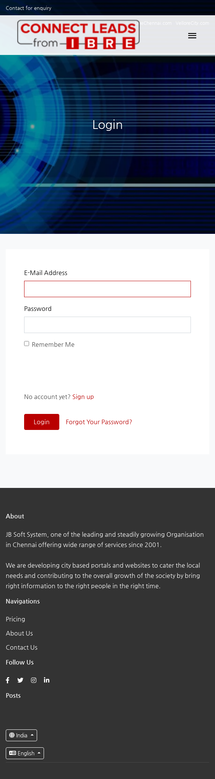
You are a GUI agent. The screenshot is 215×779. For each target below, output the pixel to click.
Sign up (83, 396)
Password (38, 308)
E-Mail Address (45, 272)
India (19, 735)
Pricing (15, 619)
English (22, 753)
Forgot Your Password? (99, 421)
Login (42, 421)
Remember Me (53, 344)
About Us (19, 633)
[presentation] (82, 370)
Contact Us (21, 647)
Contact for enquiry (28, 8)
